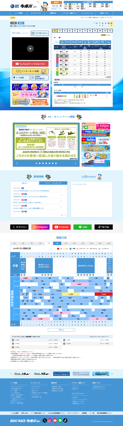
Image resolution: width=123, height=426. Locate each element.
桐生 (29, 310)
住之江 (40, 310)
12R (110, 30)
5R (75, 30)
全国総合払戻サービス (99, 386)
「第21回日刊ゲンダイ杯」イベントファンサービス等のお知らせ (30, 196)
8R (90, 30)
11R (105, 30)
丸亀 (78, 318)
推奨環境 (84, 413)
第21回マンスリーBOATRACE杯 (43, 266)
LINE (60, 420)
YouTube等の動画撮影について (56, 413)
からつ (31, 281)
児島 (50, 287)
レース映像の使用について (38, 413)
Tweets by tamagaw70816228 (80, 184)
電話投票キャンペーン (79, 403)
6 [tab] (52, 163)
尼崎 (42, 287)
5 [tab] (49, 163)
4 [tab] (46, 163)
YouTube (55, 420)
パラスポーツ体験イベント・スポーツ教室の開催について (28, 208)
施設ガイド (76, 388)
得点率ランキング (16, 401)
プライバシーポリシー (73, 413)
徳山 (23, 281)
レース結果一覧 (15, 393)
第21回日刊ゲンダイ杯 (85, 265)
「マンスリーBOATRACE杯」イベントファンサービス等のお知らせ (31, 190)
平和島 (35, 290)
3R (65, 30)
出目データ (35, 390)
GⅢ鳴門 (25, 278)
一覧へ (62, 215)
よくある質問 (14, 413)
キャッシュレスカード (99, 388)
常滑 (83, 290)
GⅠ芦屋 (71, 294)
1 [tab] (36, 163)
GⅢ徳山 (79, 284)
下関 (57, 310)
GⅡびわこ (85, 297)
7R (85, 30)
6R (80, 30)
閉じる (61, 330)
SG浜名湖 (103, 294)
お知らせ (24, 183)
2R (60, 30)
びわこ (52, 294)
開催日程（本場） (57, 386)
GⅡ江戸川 (58, 290)
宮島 (23, 301)
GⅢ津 (108, 301)
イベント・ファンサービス (53, 183)
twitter (45, 420)
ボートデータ (35, 388)
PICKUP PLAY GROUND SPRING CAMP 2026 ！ (27, 202)
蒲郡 (33, 312)
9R (95, 30)
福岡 (50, 301)
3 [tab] (43, 163)
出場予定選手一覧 (16, 388)
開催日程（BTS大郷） (58, 388)
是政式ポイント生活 (78, 401)
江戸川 (21, 290)
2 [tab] (39, 163)
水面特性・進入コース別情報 (39, 393)
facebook (65, 420)
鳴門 (50, 278)
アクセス (75, 386)
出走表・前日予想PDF (17, 395)
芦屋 (44, 284)
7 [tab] (56, 163)
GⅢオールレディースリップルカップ (109, 265)
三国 (36, 278)
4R (70, 30)
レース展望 (14, 390)
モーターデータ (36, 386)
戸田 (29, 287)
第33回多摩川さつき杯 (23, 266)
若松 (50, 310)
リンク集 (92, 413)
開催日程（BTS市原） (58, 390)
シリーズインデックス (17, 386)
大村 (45, 312)
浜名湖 (27, 294)
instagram (50, 420)
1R (55, 30)
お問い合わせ (24, 413)
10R (100, 30)
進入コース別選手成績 (17, 403)
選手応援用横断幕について (104, 413)
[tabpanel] (46, 142)
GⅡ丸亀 (40, 318)
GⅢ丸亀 (104, 310)
